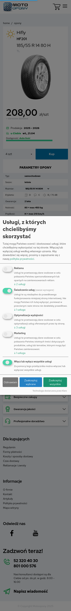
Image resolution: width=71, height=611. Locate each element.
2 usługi (19, 284)
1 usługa (19, 309)
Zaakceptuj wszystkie (55, 382)
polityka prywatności (22, 259)
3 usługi (19, 327)
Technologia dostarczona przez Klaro (50, 390)
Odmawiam (10, 382)
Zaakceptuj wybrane (30, 382)
